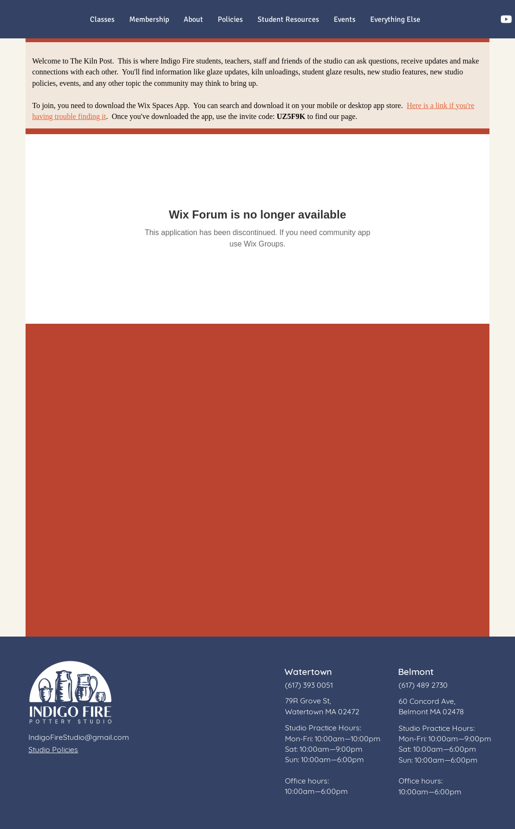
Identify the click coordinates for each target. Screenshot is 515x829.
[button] (395, 19)
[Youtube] (506, 19)
